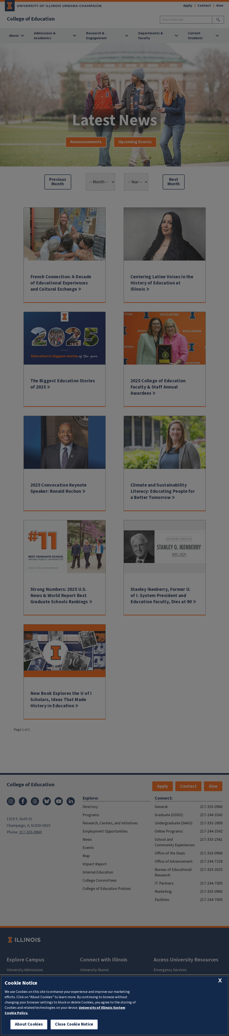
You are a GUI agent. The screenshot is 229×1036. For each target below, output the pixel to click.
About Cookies (29, 1024)
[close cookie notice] (220, 980)
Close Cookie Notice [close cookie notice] (74, 1024)
